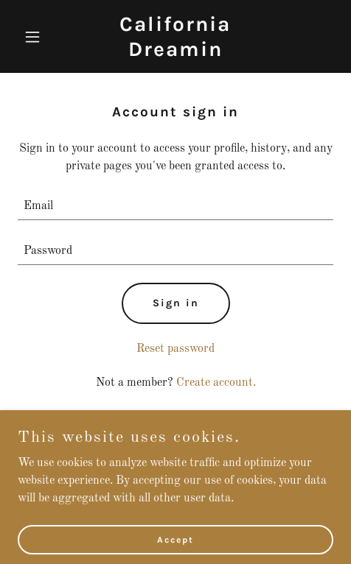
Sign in (176, 303)
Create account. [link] (216, 383)
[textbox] (175, 206)
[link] (175, 53)
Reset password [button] (175, 349)
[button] (41, 37)
